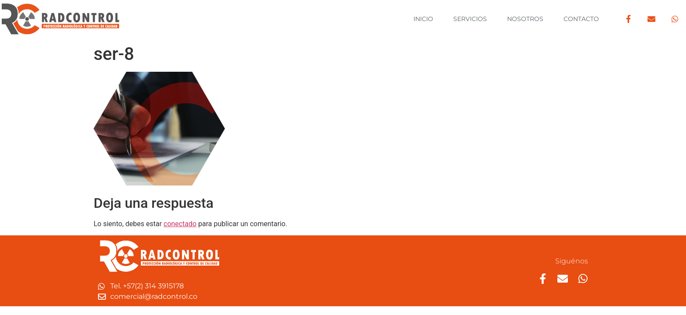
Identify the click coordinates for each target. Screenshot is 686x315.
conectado (180, 224)
